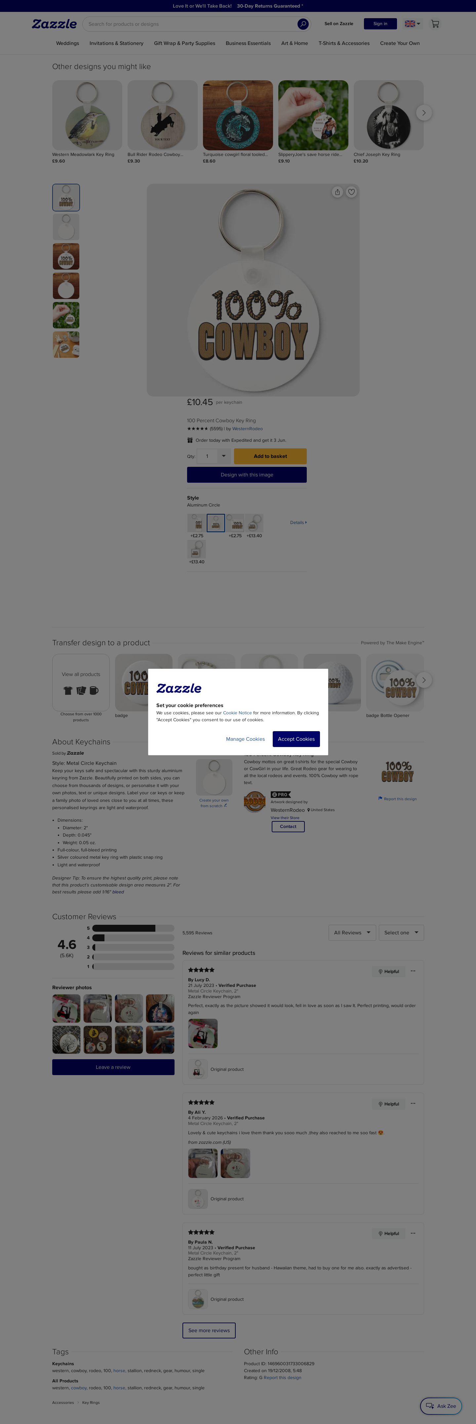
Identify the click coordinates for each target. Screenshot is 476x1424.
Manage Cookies (245, 739)
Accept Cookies (296, 739)
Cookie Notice (237, 713)
